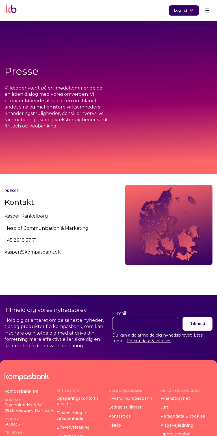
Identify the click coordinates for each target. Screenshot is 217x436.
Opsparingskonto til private (77, 401)
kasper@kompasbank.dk (33, 252)
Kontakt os (119, 416)
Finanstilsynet (175, 398)
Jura (164, 407)
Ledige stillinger (125, 407)
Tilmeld (197, 323)
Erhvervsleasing (73, 427)
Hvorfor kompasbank (130, 398)
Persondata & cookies (149, 340)
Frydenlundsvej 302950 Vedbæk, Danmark (29, 407)
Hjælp (114, 425)
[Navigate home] (10, 10)
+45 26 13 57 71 (21, 240)
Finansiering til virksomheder (72, 415)
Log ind (184, 10)
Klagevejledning (176, 425)
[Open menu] (206, 10)
